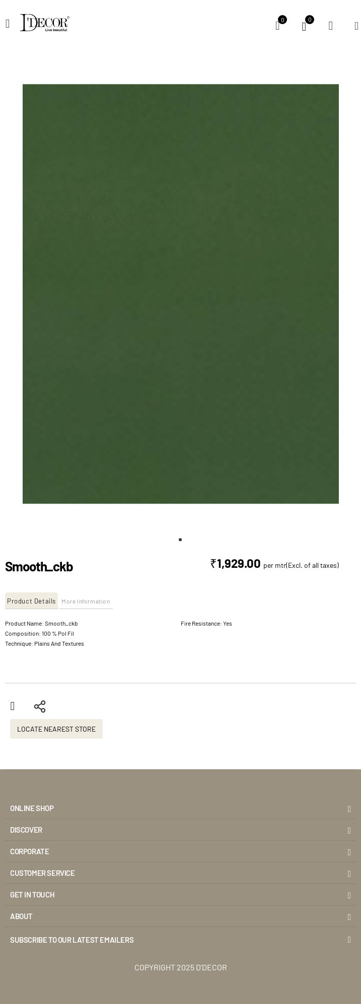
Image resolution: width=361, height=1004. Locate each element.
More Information (85, 601)
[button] (181, 539)
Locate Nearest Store (56, 729)
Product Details (31, 601)
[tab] (32, 600)
